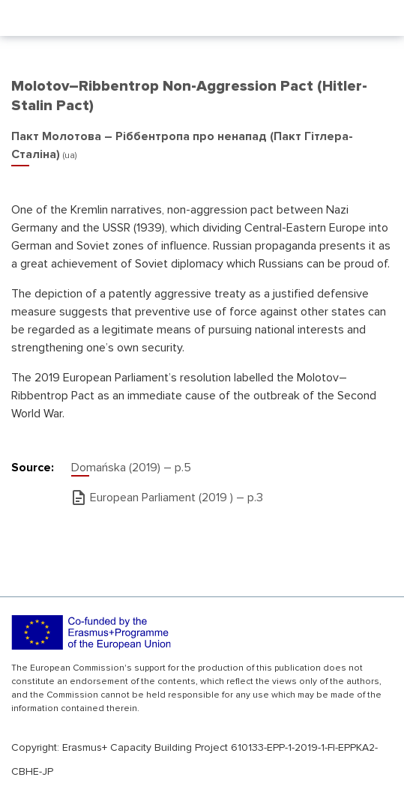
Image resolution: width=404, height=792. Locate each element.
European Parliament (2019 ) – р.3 (176, 497)
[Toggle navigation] (383, 18)
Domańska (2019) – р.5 (131, 467)
